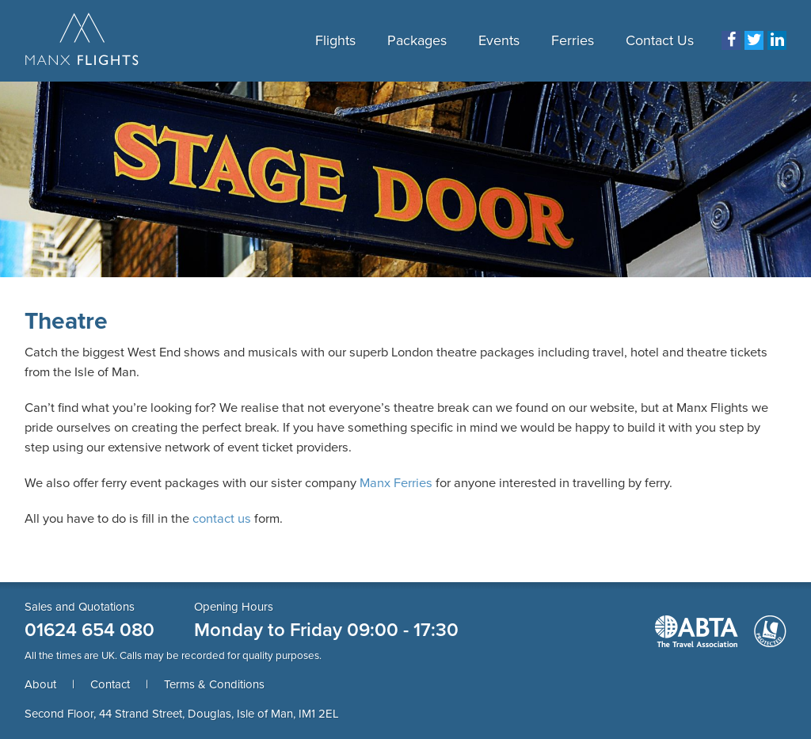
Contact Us (660, 40)
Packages (417, 40)
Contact (110, 684)
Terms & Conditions (214, 684)
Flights (335, 40)
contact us (221, 519)
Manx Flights (82, 40)
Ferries (572, 40)
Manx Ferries (396, 483)
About (40, 684)
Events (499, 40)
